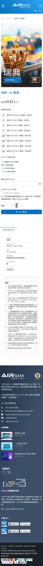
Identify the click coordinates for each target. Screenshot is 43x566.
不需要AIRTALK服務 (9, 162)
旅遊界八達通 (20, 433)
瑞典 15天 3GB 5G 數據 (16, 146)
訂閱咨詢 (4, 548)
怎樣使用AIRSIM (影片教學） (26, 454)
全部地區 (9, 18)
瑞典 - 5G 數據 (19, 18)
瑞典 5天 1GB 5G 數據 (15, 120)
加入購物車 (21, 212)
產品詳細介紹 (8, 230)
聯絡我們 (33, 546)
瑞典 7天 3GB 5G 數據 (15, 130)
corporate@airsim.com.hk (14, 509)
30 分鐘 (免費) (7, 165)
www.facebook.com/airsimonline (17, 414)
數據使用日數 (6, 110)
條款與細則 (26, 546)
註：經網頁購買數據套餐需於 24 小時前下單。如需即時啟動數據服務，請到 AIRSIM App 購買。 (21, 197)
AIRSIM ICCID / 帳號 (8, 189)
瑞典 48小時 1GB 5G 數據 (16, 115)
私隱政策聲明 (18, 546)
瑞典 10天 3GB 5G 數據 (16, 135)
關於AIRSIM (4, 546)
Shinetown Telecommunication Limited (15, 553)
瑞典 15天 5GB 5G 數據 (16, 151)
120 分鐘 (8, 171)
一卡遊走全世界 (21, 443)
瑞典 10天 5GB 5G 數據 (16, 141)
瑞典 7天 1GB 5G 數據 (15, 125)
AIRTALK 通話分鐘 (8, 157)
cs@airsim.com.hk (11, 421)
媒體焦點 (11, 546)
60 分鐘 (7, 168)
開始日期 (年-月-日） (8, 179)
